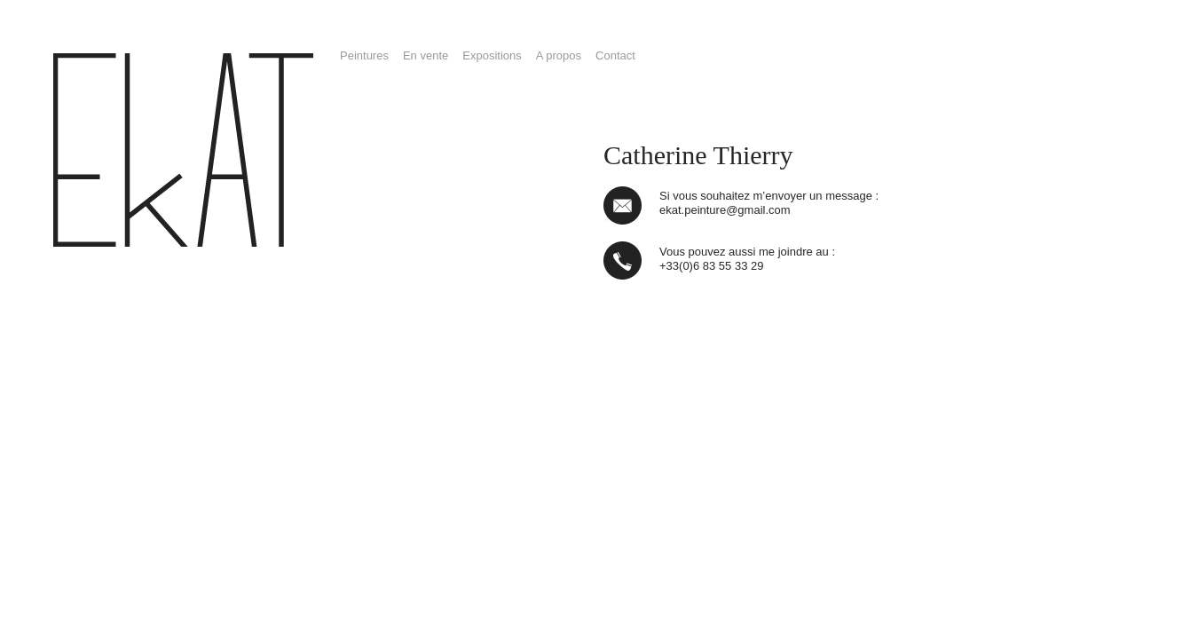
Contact (615, 55)
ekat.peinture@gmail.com (725, 210)
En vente (425, 55)
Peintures (364, 55)
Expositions (491, 55)
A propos (558, 55)
